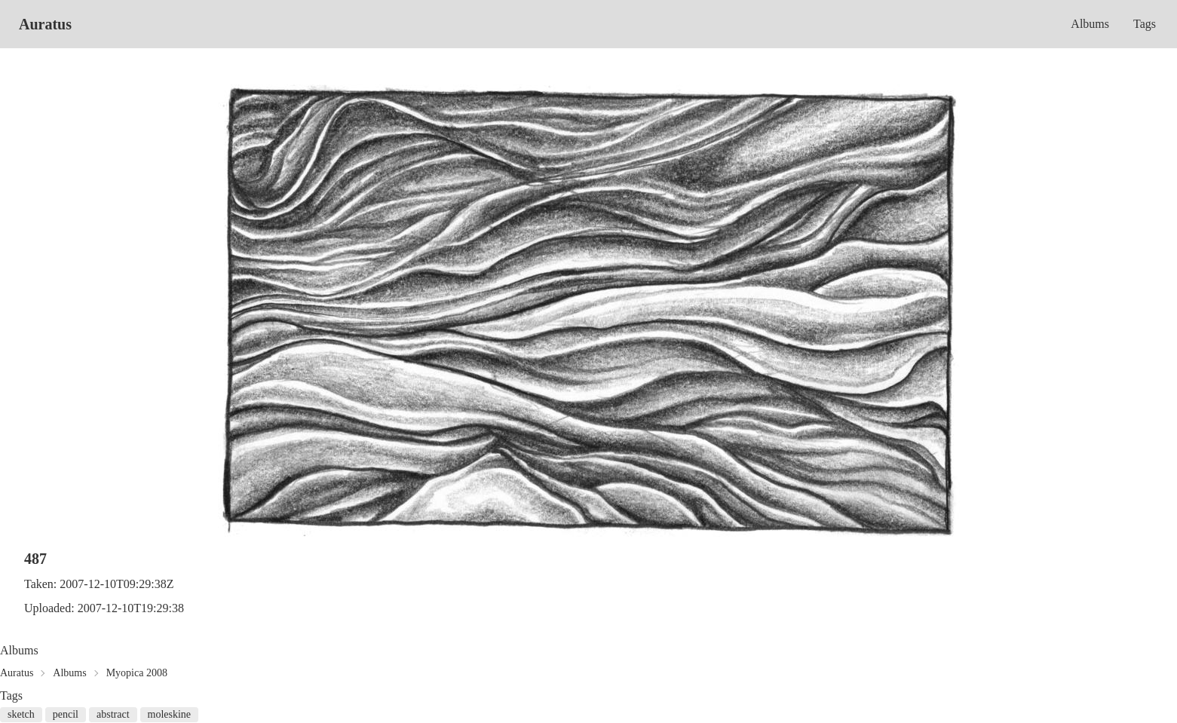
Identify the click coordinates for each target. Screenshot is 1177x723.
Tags (1144, 23)
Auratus (45, 24)
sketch (21, 714)
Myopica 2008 (136, 673)
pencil (65, 714)
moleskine (170, 714)
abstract (113, 714)
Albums (1090, 23)
